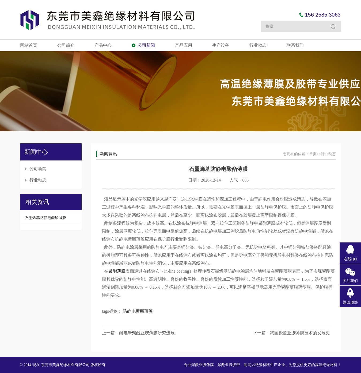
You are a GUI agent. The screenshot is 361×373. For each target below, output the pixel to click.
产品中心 (103, 45)
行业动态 (258, 45)
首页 (313, 154)
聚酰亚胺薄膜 (202, 365)
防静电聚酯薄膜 (138, 311)
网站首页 (28, 45)
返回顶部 (350, 302)
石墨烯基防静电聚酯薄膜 (45, 218)
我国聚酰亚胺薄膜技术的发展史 (300, 333)
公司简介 (65, 45)
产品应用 (183, 45)
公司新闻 (146, 45)
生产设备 (220, 45)
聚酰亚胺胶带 (229, 365)
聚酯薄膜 (117, 271)
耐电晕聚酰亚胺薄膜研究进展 (147, 333)
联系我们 (295, 45)
